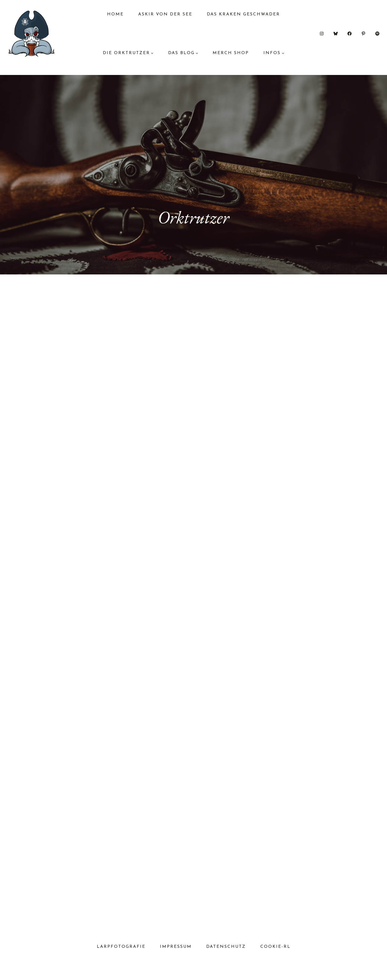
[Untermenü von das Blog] (197, 53)
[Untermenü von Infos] (283, 53)
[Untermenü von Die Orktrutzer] (152, 53)
